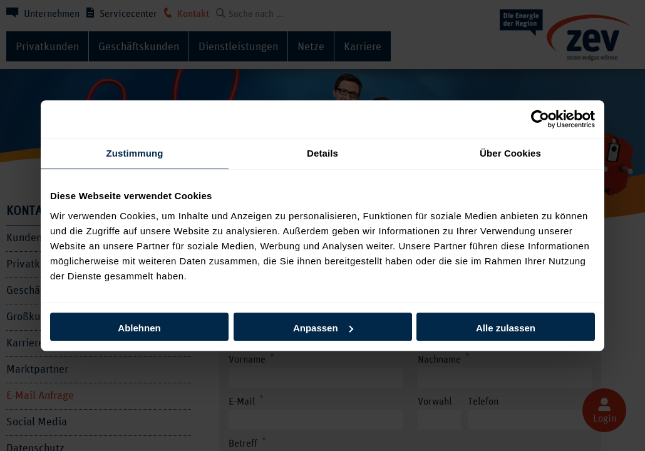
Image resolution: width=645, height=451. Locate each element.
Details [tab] (322, 153)
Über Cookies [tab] (510, 153)
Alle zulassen (505, 328)
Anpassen (323, 328)
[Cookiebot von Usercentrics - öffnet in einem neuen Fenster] (540, 119)
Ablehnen (139, 328)
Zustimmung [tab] (134, 153)
